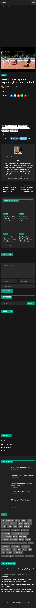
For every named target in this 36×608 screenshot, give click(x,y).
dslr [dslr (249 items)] (15, 523)
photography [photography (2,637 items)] (24, 530)
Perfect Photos (8, 444)
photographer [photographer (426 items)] (15, 530)
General (6, 441)
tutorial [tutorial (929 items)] (24, 549)
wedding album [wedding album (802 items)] (18, 552)
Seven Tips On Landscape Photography (21, 467)
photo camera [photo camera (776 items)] (6, 530)
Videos (4, 75)
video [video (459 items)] (30, 549)
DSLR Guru (4, 2)
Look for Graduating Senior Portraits (21, 492)
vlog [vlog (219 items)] (3, 552)
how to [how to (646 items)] (9, 526)
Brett (5, 584)
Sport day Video (13, 130)
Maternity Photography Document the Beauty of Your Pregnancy (21, 484)
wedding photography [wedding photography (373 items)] (8, 556)
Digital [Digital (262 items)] (29, 520)
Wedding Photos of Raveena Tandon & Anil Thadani (26, 190)
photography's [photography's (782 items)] (6, 533)
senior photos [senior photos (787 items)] (25, 546)
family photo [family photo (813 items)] (27, 523)
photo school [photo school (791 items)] (22, 536)
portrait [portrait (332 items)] (28, 539)
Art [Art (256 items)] (3, 520)
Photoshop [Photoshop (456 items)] (5, 539)
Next (11, 245)
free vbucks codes (10, 569)
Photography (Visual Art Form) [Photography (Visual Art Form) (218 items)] (20, 533)
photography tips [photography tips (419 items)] (6, 536)
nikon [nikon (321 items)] (15, 526)
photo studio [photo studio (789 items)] (13, 539)
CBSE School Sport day (11, 125)
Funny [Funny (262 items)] (3, 526)
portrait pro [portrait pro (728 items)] (18, 543)
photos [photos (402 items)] (15, 536)
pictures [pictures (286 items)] (21, 539)
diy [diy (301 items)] (11, 523)
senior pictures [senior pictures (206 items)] (6, 549)
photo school (5, 130)
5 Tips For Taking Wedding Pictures (20, 500)
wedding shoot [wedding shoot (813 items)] (29, 556)
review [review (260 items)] (25, 543)
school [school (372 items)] (31, 543)
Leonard (6, 574)
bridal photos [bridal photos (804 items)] (9, 520)
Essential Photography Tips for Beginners (22, 475)
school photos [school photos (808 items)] (15, 546)
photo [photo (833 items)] (20, 526)
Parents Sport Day (23, 125)
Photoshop (7, 447)
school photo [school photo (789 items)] (5, 546)
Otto (5, 579)
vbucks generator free (11, 589)
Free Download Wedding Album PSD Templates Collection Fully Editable (17, 592)
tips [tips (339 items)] (19, 549)
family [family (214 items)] (20, 523)
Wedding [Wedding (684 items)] (9, 552)
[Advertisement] (18, 27)
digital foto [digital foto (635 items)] (5, 523)
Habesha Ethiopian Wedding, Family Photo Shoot (9, 190)
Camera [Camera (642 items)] (17, 520)
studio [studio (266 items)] (14, 549)
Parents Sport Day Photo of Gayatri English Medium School (15, 128)
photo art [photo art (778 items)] (26, 526)
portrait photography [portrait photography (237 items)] (7, 543)
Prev (6, 245)
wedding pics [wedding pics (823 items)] (19, 556)
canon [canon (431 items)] (23, 520)
